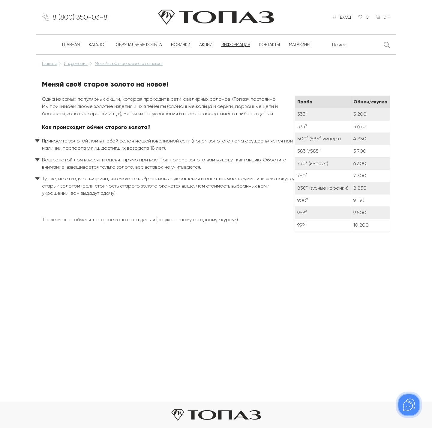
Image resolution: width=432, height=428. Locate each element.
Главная (71, 44)
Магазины (299, 44)
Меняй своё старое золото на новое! (129, 63)
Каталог (97, 44)
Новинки (180, 44)
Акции (205, 44)
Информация (235, 44)
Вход (345, 17)
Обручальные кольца (139, 44)
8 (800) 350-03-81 (81, 17)
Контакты (269, 44)
